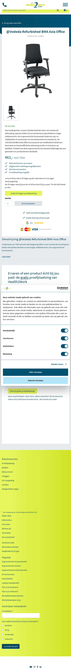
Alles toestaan (35, 372)
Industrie (9, 639)
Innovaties (6, 533)
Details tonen (57, 364)
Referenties (7, 520)
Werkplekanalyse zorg (11, 600)
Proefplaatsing (8, 463)
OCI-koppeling (8, 480)
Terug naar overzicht (11, 23)
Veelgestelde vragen (10, 489)
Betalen (5, 467)
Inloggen (5, 476)
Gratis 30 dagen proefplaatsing (24, 193)
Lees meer (6, 256)
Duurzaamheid (8, 537)
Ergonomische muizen (11, 565)
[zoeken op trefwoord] (28, 10)
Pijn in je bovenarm (10, 587)
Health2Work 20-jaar (10, 551)
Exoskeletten (7, 578)
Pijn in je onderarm (10, 591)
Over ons (6, 515)
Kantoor (8, 625)
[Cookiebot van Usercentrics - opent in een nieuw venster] (57, 288)
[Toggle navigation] (65, 5)
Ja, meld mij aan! (11, 646)
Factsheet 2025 (8, 542)
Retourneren (7, 472)
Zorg (7, 630)
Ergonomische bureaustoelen (14, 561)
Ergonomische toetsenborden (14, 570)
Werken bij (6, 528)
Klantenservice (10, 458)
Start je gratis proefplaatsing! (22, 391)
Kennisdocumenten (10, 547)
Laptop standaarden (10, 583)
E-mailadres (7, 611)
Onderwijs (9, 634)
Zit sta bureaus (8, 574)
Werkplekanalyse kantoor (13, 595)
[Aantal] (9, 203)
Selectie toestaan (35, 380)
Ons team (6, 524)
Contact (5, 484)
